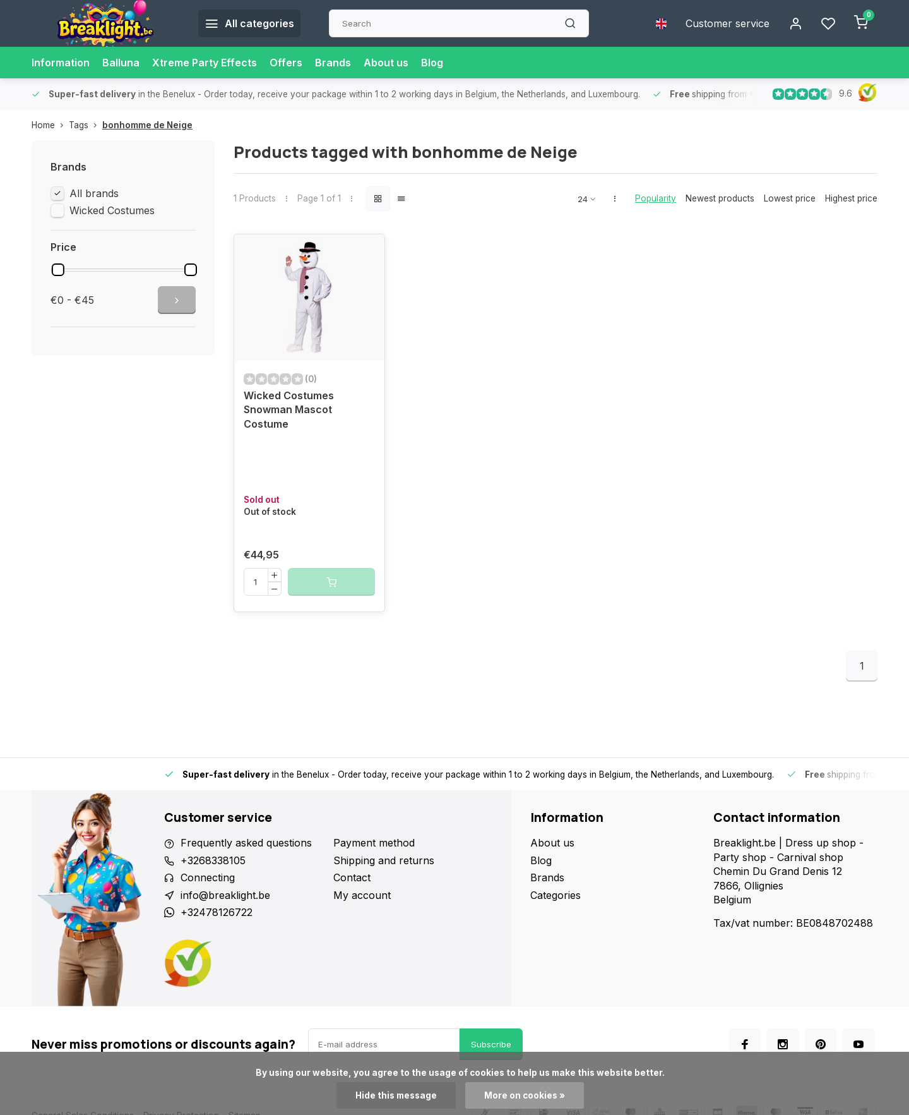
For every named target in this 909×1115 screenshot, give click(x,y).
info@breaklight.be (225, 895)
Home (50, 125)
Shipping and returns (383, 860)
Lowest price (790, 198)
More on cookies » (524, 1095)
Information (61, 62)
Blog (432, 62)
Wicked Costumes (112, 210)
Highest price (851, 198)
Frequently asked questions (246, 842)
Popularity (655, 198)
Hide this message (396, 1095)
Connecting (208, 877)
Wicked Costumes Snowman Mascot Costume (289, 409)
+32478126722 (216, 912)
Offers (286, 62)
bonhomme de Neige (147, 125)
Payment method (374, 842)
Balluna (121, 62)
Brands (333, 62)
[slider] (58, 269)
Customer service (727, 23)
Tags (85, 125)
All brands (94, 193)
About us (386, 62)
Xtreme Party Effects (204, 62)
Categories (555, 895)
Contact (352, 877)
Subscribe (491, 1044)
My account (362, 895)
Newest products (720, 198)
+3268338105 (213, 860)
